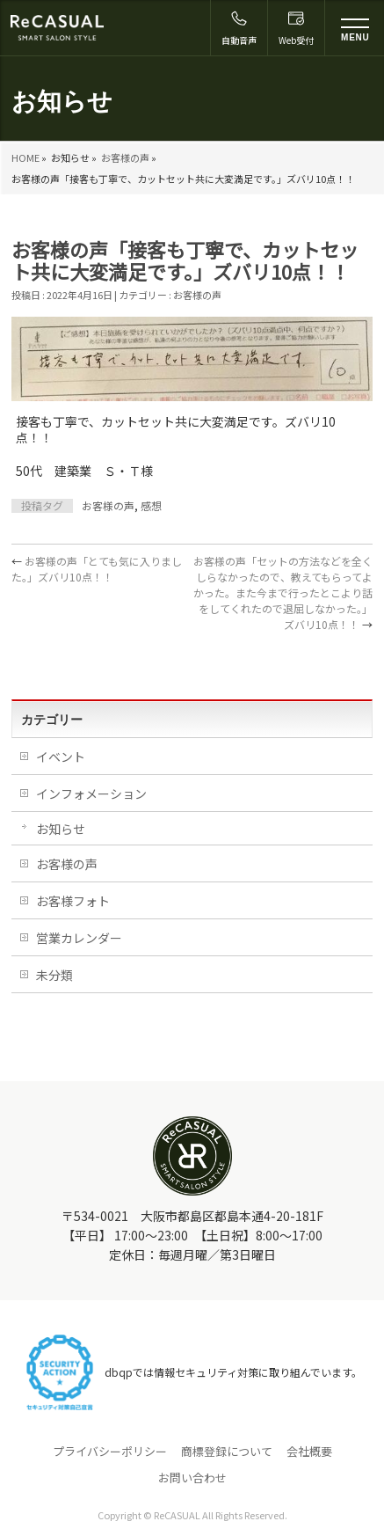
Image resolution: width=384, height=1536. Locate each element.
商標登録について (226, 1451)
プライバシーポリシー (110, 1451)
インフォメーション (91, 793)
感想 (151, 505)
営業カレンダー (79, 938)
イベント (60, 756)
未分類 (54, 975)
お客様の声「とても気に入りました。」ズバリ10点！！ (96, 568)
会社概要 (309, 1451)
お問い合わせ (192, 1478)
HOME (25, 157)
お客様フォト (73, 901)
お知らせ (60, 828)
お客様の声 (125, 157)
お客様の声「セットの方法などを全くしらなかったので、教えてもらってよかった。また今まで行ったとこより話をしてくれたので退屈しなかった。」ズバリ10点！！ (283, 592)
